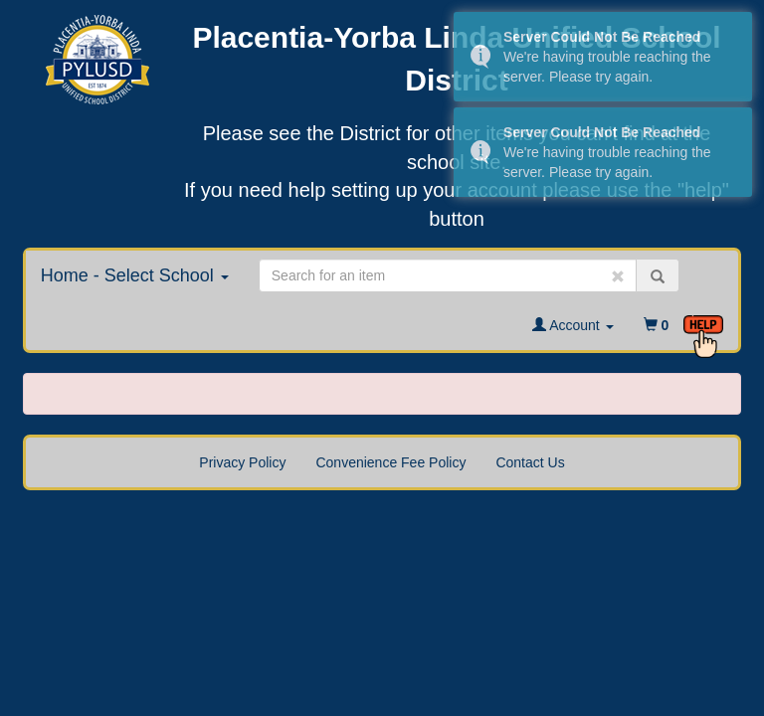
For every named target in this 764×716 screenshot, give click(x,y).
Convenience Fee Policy (390, 462)
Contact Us (529, 462)
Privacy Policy (242, 462)
